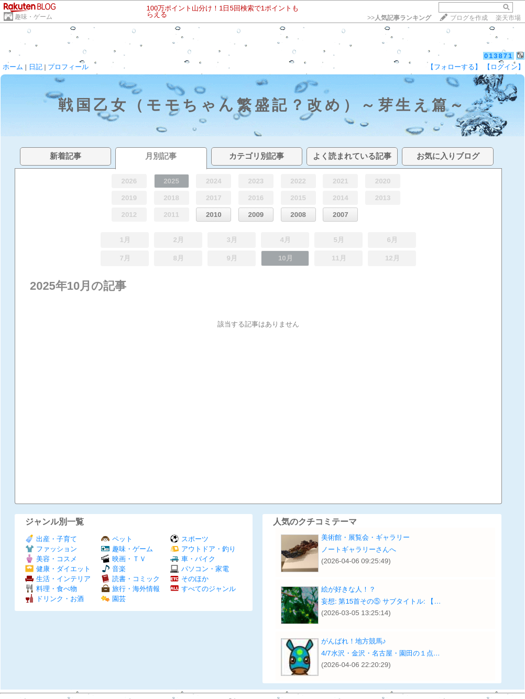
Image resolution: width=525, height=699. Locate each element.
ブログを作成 (469, 17)
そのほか (189, 579)
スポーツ (189, 539)
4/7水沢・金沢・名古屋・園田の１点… (380, 653)
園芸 (113, 599)
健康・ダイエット (58, 569)
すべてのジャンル (203, 589)
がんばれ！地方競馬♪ (353, 641)
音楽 (113, 569)
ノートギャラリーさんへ (358, 549)
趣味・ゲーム (33, 16)
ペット (117, 539)
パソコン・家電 (199, 569)
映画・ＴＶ (123, 559)
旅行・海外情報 (130, 589)
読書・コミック (130, 579)
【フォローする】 (454, 67)
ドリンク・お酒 (54, 599)
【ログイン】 (504, 67)
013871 (498, 56)
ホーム (13, 67)
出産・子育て (51, 539)
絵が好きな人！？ (348, 589)
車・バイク (192, 559)
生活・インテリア (58, 579)
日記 (35, 67)
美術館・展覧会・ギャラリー (365, 537)
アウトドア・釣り (203, 549)
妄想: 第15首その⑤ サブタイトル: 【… (381, 601)
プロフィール (68, 67)
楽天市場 (508, 17)
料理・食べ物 (51, 589)
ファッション (51, 549)
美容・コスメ (51, 559)
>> (399, 17)
